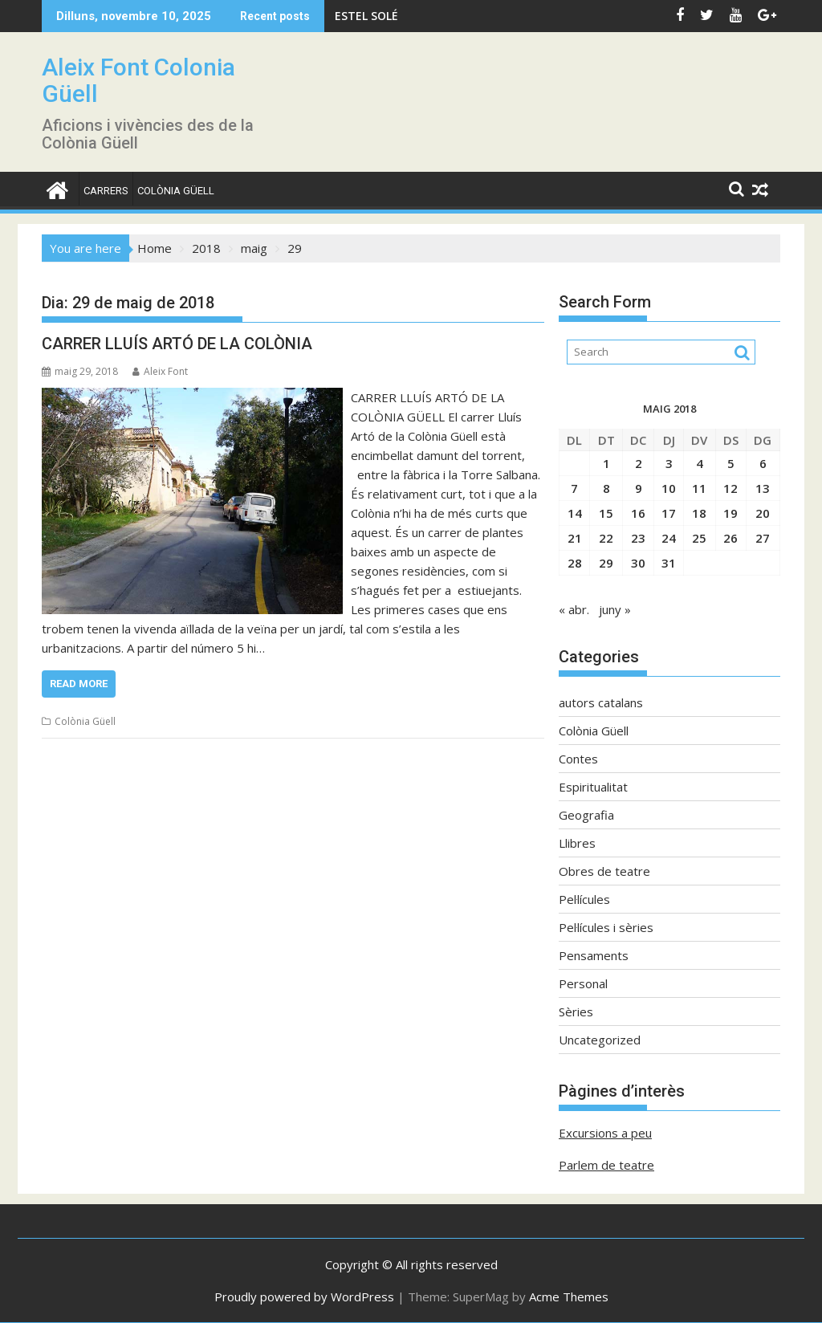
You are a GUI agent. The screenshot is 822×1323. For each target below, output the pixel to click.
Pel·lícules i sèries (606, 927)
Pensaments (594, 955)
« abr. (574, 609)
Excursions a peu (605, 1133)
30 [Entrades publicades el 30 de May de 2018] (638, 563)
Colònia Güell (175, 191)
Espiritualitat (593, 787)
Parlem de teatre (606, 1165)
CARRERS (105, 191)
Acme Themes (568, 1296)
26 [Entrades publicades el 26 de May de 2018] (730, 538)
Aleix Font (160, 371)
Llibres (577, 843)
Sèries (576, 1011)
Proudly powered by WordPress (304, 1296)
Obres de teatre (604, 871)
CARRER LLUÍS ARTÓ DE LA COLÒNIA (177, 343)
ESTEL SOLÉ (366, 15)
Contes (578, 759)
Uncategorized (600, 1040)
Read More (79, 684)
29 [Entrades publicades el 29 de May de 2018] (606, 563)
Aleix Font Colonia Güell (138, 80)
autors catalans (601, 702)
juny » (615, 609)
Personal (583, 983)
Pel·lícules (584, 899)
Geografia (586, 815)
